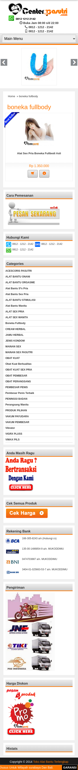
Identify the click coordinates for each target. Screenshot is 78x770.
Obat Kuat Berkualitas (18, 363)
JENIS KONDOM (15, 340)
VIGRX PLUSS (13, 433)
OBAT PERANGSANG (18, 381)
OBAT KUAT (12, 358)
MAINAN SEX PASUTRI (18, 352)
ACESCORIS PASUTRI (18, 270)
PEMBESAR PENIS (16, 387)
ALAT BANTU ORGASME (20, 282)
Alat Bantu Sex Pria (16, 294)
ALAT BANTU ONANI (17, 276)
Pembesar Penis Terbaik (19, 393)
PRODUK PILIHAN (16, 410)
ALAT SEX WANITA (16, 317)
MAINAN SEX (13, 346)
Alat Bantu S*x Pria (16, 288)
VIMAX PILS (12, 439)
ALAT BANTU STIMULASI (20, 300)
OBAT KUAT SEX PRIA (18, 369)
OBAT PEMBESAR (16, 375)
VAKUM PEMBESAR (17, 422)
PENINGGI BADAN (16, 398)
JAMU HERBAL (14, 335)
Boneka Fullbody (15, 323)
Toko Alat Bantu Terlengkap (50, 761)
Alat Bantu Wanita (16, 305)
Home (11, 96)
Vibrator (10, 428)
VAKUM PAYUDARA (17, 416)
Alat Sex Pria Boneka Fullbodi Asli (39, 153)
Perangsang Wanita (16, 404)
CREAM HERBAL (15, 329)
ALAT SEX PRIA (14, 311)
